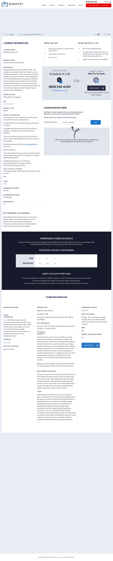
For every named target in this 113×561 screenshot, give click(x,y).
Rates (44, 5)
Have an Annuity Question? (98, 5)
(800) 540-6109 (91, 2)
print (96, 34)
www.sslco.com (8, 104)
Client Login (107, 2)
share (107, 34)
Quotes (52, 5)
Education (71, 5)
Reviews (61, 5)
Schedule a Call (59, 90)
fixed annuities (31, 144)
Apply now (97, 88)
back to (8, 34)
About (81, 5)
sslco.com (6, 342)
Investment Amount (50, 122)
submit (95, 122)
